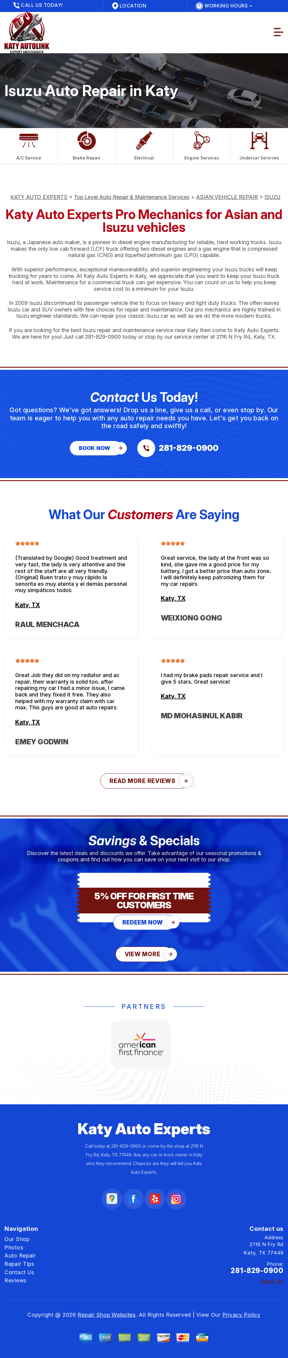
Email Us (272, 1281)
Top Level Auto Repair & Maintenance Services (132, 197)
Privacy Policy (241, 1315)
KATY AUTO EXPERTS (38, 197)
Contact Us (19, 1272)
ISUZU (272, 197)
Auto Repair (20, 1255)
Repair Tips (19, 1264)
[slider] (27, 543)
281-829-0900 (103, 337)
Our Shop (17, 1239)
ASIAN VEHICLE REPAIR (227, 197)
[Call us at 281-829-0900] (177, 448)
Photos (13, 1247)
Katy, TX (27, 605)
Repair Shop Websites (106, 1315)
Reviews (15, 1280)
